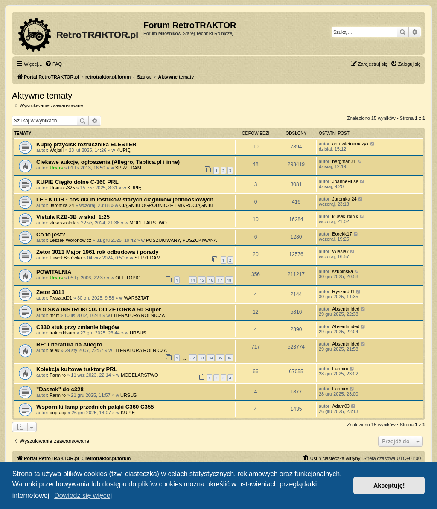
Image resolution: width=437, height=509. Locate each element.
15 (202, 280)
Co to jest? (50, 234)
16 (211, 280)
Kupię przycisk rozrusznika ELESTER (86, 144)
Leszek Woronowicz (70, 240)
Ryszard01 (61, 297)
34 (211, 358)
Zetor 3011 (50, 292)
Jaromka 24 (62, 205)
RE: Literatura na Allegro (69, 344)
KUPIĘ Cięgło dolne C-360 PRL (77, 182)
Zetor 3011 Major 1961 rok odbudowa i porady (97, 252)
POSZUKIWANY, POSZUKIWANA (181, 240)
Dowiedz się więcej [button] (83, 495)
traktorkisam (62, 332)
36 (229, 358)
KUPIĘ (124, 150)
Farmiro (58, 375)
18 (229, 280)
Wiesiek (340, 251)
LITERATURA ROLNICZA (138, 315)
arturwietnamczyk (350, 143)
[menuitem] (53, 64)
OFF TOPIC (127, 277)
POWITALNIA (54, 272)
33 (202, 358)
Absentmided (345, 308)
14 (192, 280)
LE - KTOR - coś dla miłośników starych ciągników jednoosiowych (124, 199)
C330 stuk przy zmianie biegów (77, 327)
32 (192, 358)
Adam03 (341, 406)
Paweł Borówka (66, 257)
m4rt (54, 315)
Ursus (56, 167)
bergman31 (344, 161)
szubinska (342, 271)
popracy (58, 412)
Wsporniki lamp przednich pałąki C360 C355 (95, 407)
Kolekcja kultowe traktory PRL (76, 369)
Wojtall (57, 150)
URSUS (138, 332)
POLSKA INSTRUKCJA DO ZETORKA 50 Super (98, 309)
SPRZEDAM (128, 167)
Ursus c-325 (62, 187)
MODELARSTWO (147, 222)
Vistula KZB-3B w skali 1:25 (73, 217)
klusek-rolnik (63, 222)
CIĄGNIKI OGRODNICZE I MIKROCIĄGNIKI (166, 205)
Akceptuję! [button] (389, 485)
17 (220, 280)
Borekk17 (342, 233)
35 (220, 358)
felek (54, 350)
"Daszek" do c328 (60, 389)
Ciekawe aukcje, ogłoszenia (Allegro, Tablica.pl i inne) (108, 162)
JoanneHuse (345, 181)
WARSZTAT (136, 297)
